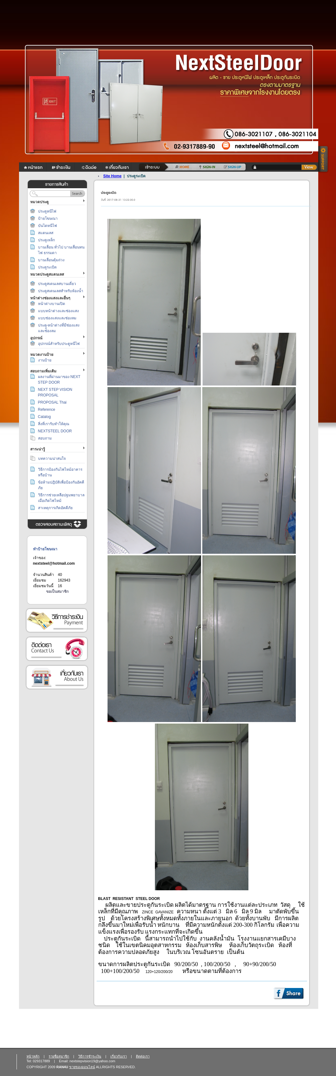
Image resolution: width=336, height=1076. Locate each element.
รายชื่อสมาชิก (59, 1056)
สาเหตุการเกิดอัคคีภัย (55, 508)
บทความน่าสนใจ (52, 458)
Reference (46, 409)
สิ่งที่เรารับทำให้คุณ (53, 424)
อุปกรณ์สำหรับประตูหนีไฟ (59, 343)
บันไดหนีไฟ (47, 226)
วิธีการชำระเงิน (56, 620)
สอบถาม (45, 438)
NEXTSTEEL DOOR (55, 431)
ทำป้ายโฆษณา (45, 549)
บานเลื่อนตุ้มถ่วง (51, 260)
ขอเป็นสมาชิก (57, 591)
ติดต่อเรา (56, 648)
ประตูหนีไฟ (47, 211)
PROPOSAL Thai (52, 402)
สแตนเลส (45, 233)
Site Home (112, 176)
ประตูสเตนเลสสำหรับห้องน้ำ (60, 291)
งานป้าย (44, 360)
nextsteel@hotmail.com (54, 563)
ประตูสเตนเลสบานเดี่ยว (57, 284)
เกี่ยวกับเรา (56, 677)
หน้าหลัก (33, 1056)
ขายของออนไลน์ (82, 1067)
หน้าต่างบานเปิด (51, 304)
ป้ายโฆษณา (48, 218)
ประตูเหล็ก (46, 240)
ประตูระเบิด (47, 267)
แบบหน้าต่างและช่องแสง (58, 311)
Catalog (44, 417)
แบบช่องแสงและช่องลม (57, 318)
